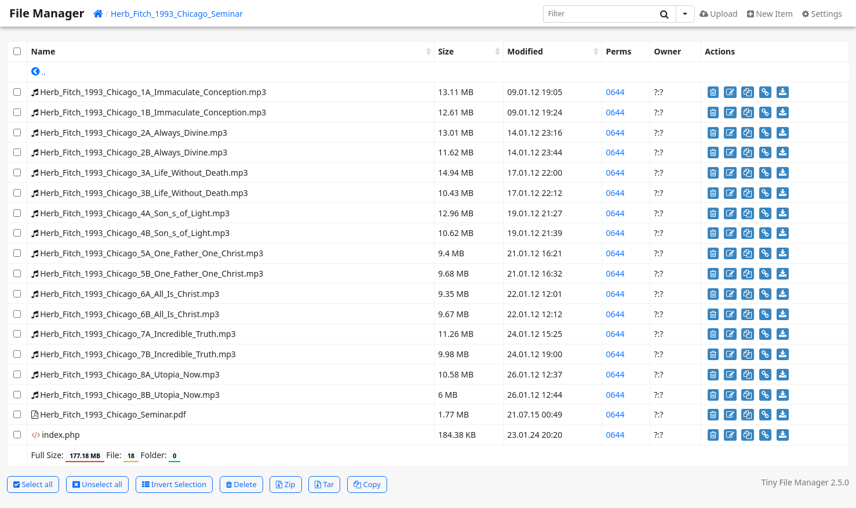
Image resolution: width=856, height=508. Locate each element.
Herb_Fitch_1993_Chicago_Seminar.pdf (108, 414)
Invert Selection (174, 484)
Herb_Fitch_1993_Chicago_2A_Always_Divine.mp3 (129, 132)
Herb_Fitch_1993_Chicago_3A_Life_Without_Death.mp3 (139, 172)
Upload (719, 13)
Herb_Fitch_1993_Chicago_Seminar (177, 13)
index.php (55, 434)
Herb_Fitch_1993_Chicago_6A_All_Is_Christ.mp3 (125, 293)
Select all (33, 484)
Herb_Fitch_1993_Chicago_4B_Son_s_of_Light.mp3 (130, 232)
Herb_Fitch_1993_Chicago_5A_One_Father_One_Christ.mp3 (147, 253)
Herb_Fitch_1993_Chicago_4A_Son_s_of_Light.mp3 (130, 213)
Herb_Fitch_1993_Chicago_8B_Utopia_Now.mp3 (125, 394)
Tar (324, 484)
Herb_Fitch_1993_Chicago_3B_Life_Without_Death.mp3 (139, 192)
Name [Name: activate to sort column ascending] (43, 51)
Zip (285, 484)
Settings (822, 13)
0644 (615, 91)
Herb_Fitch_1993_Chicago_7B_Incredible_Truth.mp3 (133, 354)
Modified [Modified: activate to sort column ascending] (525, 51)
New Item (770, 13)
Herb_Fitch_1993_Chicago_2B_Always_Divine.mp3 (129, 152)
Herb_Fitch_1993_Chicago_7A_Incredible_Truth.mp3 (133, 333)
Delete (241, 484)
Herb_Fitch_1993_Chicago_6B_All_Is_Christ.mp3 (125, 314)
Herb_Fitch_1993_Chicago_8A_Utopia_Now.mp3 (125, 374)
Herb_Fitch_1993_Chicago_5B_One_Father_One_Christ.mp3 (147, 273)
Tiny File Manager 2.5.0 (805, 482)
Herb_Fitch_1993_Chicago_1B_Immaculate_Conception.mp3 (149, 112)
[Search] (598, 14)
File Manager (46, 13)
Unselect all (97, 484)
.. (38, 71)
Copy (367, 484)
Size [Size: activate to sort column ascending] (446, 51)
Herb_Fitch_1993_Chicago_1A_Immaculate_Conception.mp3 (149, 91)
